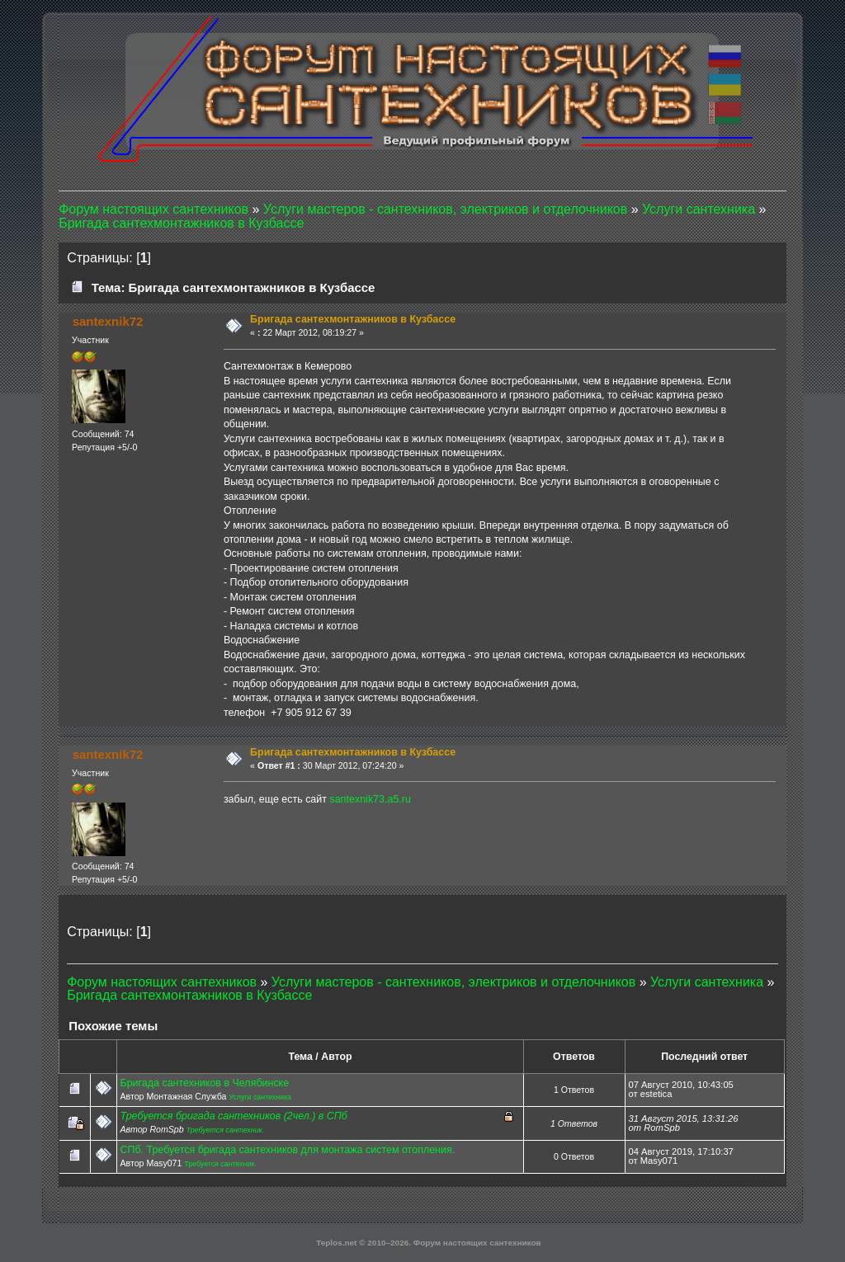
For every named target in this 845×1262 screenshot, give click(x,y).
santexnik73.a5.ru (369, 799)
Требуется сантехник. (225, 1130)
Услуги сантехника (260, 1097)
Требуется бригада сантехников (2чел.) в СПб (233, 1116)
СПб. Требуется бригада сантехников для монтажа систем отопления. (287, 1150)
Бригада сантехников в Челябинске (204, 1083)
